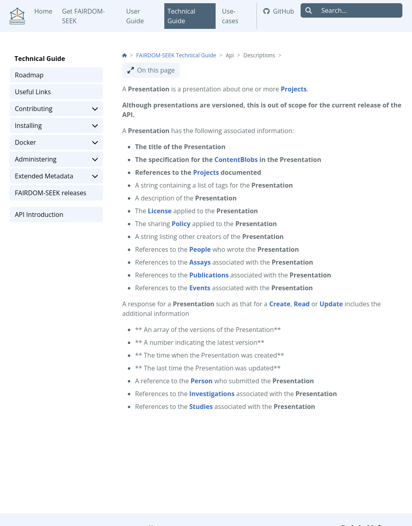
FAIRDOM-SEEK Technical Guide (176, 55)
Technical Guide (182, 16)
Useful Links (33, 91)
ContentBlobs (236, 159)
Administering (56, 159)
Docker (56, 142)
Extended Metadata (56, 176)
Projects (206, 172)
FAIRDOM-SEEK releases (51, 192)
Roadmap (29, 75)
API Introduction (39, 214)
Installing (56, 125)
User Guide (135, 16)
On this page (151, 70)
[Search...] (359, 10)
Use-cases (230, 16)
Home (43, 11)
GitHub (278, 11)
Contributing (56, 108)
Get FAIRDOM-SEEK (83, 16)
